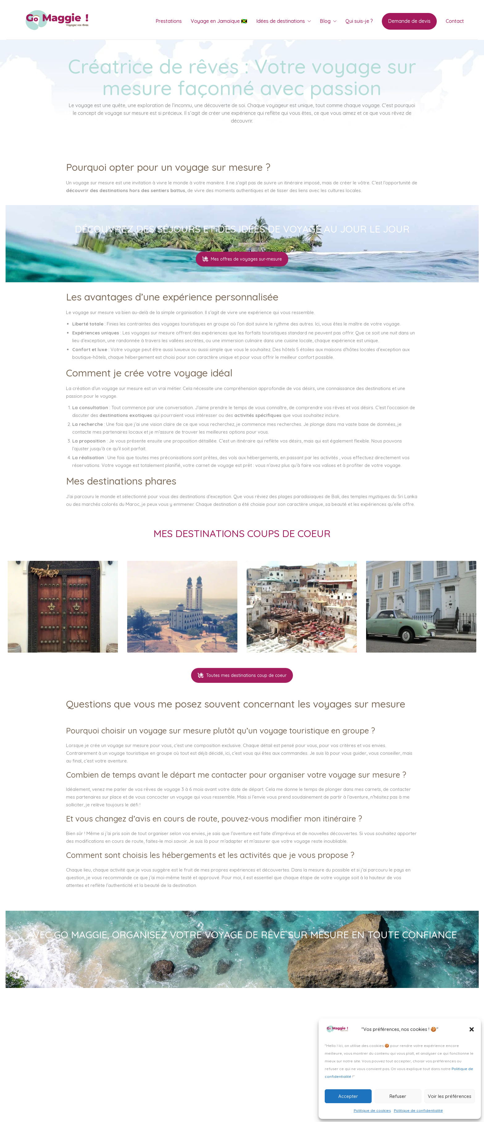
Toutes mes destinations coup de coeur (242, 689)
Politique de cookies (372, 1110)
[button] (472, 1029)
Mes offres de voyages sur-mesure (242, 273)
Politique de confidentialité (418, 1110)
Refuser (398, 1096)
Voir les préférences (449, 1096)
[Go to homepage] (58, 21)
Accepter (348, 1096)
